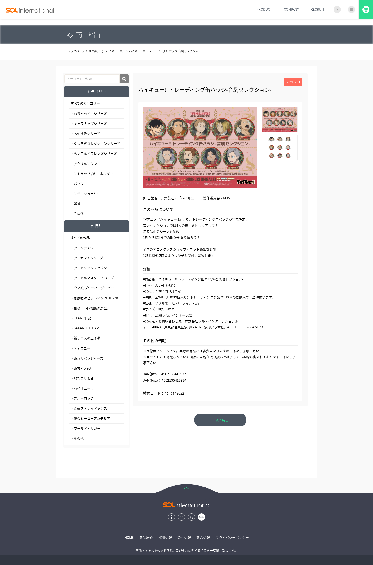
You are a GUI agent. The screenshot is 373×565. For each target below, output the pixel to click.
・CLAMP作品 (80, 318)
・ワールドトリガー (85, 428)
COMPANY (291, 9)
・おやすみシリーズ (85, 133)
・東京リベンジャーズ (86, 358)
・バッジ (77, 183)
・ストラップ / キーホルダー (91, 173)
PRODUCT (264, 9)
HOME (129, 537)
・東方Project (80, 368)
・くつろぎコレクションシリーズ (95, 143)
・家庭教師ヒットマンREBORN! (94, 298)
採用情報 (165, 537)
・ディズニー (80, 348)
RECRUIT (317, 9)
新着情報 (203, 537)
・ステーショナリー (85, 193)
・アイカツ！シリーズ (86, 257)
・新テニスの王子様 (85, 338)
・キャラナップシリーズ (88, 123)
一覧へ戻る (220, 420)
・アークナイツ (81, 247)
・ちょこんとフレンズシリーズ (93, 153)
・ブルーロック (82, 398)
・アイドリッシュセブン (88, 267)
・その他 (77, 213)
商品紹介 (146, 537)
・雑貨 (75, 203)
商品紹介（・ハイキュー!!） (107, 51)
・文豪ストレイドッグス (88, 408)
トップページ (76, 51)
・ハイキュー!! (81, 388)
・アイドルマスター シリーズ (92, 277)
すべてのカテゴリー (85, 103)
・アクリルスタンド (85, 163)
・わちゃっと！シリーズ (88, 113)
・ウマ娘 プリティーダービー (92, 287)
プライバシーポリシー (232, 537)
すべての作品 (80, 237)
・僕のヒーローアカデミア (90, 418)
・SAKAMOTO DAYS (85, 328)
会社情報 (184, 537)
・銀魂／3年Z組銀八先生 (89, 308)
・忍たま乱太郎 (82, 378)
